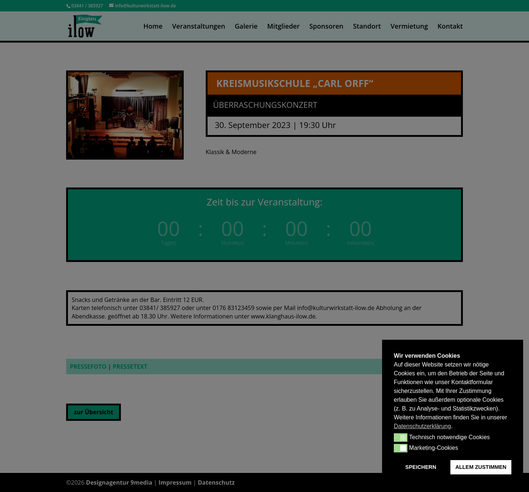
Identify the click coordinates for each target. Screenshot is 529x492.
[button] (400, 437)
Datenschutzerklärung (422, 426)
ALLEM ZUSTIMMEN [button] (480, 467)
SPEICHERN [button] (420, 467)
